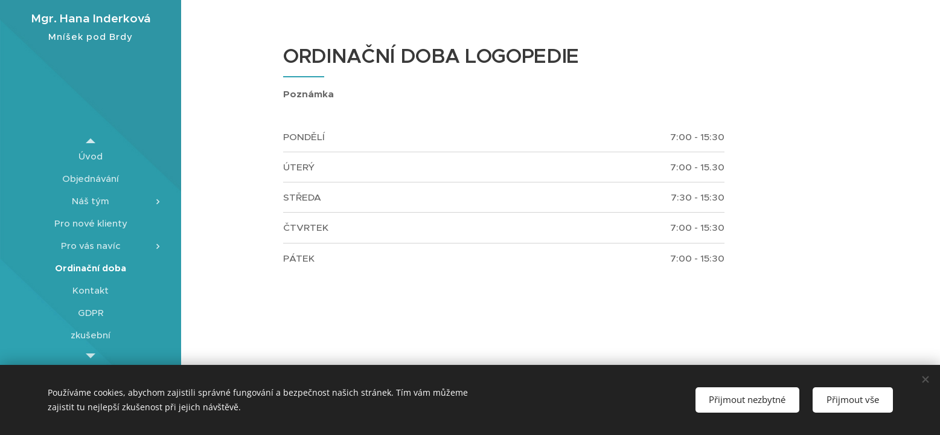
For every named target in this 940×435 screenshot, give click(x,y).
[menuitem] (90, 156)
